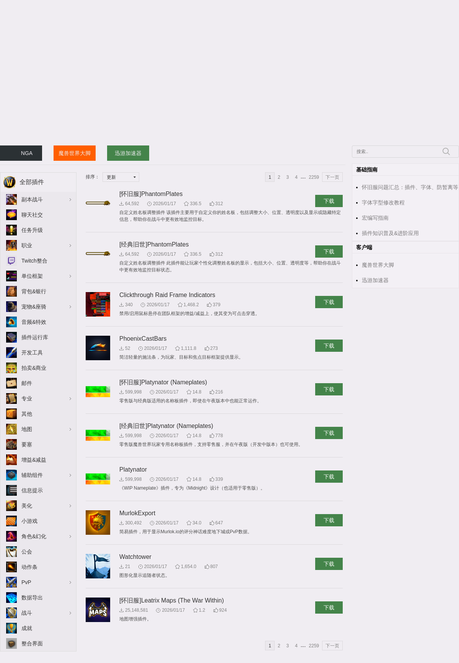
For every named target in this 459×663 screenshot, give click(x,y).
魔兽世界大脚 (75, 153)
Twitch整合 (34, 261)
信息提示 (32, 490)
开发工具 (32, 352)
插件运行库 (34, 337)
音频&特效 (33, 322)
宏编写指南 (375, 218)
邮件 (26, 383)
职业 (26, 245)
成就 (26, 628)
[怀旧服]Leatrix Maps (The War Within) (171, 600)
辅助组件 (32, 475)
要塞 (26, 444)
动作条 (29, 567)
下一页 (332, 177)
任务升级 (32, 230)
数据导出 (32, 597)
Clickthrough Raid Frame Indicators (167, 295)
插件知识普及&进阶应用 (390, 233)
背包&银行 (33, 291)
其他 (26, 414)
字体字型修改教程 (383, 202)
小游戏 (29, 521)
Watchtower (135, 557)
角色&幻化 (33, 536)
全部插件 (32, 182)
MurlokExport (137, 513)
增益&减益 (33, 460)
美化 (26, 506)
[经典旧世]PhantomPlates (154, 244)
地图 (26, 429)
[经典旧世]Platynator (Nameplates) (166, 426)
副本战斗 (32, 199)
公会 (26, 552)
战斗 (26, 613)
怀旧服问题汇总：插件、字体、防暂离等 (410, 187)
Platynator (133, 469)
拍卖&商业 (33, 368)
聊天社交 (32, 215)
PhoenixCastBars (143, 338)
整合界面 (32, 643)
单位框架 (32, 276)
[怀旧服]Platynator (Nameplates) (163, 382)
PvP (26, 582)
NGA (27, 153)
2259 (314, 177)
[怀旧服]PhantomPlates (150, 194)
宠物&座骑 (33, 307)
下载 (329, 201)
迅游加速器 (128, 153)
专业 (26, 398)
